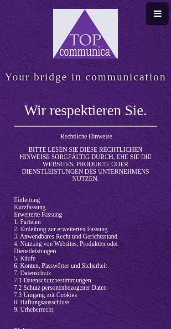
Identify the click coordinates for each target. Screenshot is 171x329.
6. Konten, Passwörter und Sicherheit (60, 265)
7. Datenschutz (33, 273)
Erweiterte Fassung (38, 214)
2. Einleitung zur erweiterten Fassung (61, 229)
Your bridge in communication (85, 77)
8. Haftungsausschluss (42, 302)
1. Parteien (27, 221)
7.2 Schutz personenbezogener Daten (60, 287)
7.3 (19, 295)
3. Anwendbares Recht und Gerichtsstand (66, 236)
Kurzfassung (30, 207)
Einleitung (27, 199)
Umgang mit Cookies (50, 295)
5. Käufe (25, 258)
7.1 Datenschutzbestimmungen (52, 280)
